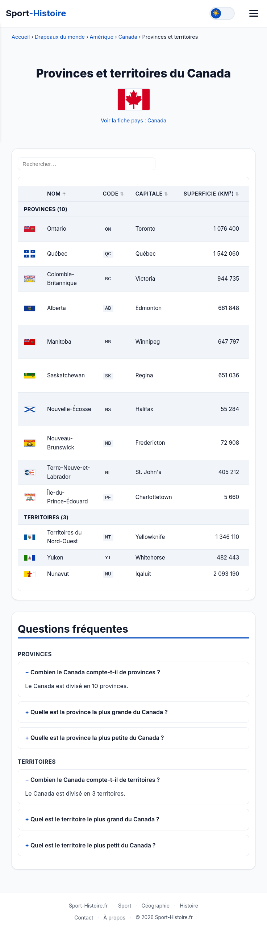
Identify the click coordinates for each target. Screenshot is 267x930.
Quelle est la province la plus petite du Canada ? (97, 737)
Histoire (189, 905)
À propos (114, 917)
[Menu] (253, 13)
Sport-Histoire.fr (88, 905)
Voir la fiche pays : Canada (133, 120)
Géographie (155, 905)
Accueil (21, 37)
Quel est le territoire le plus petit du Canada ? (93, 845)
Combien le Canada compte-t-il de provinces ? (95, 671)
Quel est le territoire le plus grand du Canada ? (94, 818)
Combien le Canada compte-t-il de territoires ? (95, 779)
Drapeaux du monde (60, 37)
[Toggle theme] (222, 13)
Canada (127, 37)
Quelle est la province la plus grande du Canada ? (99, 711)
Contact (83, 917)
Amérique (102, 37)
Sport (36, 13)
